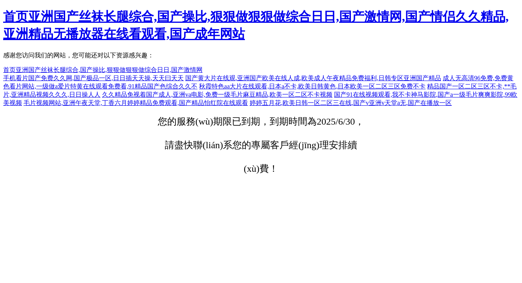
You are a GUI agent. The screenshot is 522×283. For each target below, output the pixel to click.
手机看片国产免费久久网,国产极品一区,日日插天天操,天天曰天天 (93, 78)
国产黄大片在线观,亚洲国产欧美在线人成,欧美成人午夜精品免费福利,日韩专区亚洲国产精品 (313, 78)
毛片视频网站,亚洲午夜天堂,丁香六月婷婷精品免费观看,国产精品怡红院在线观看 (136, 102)
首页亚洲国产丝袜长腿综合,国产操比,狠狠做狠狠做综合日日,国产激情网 (103, 69)
